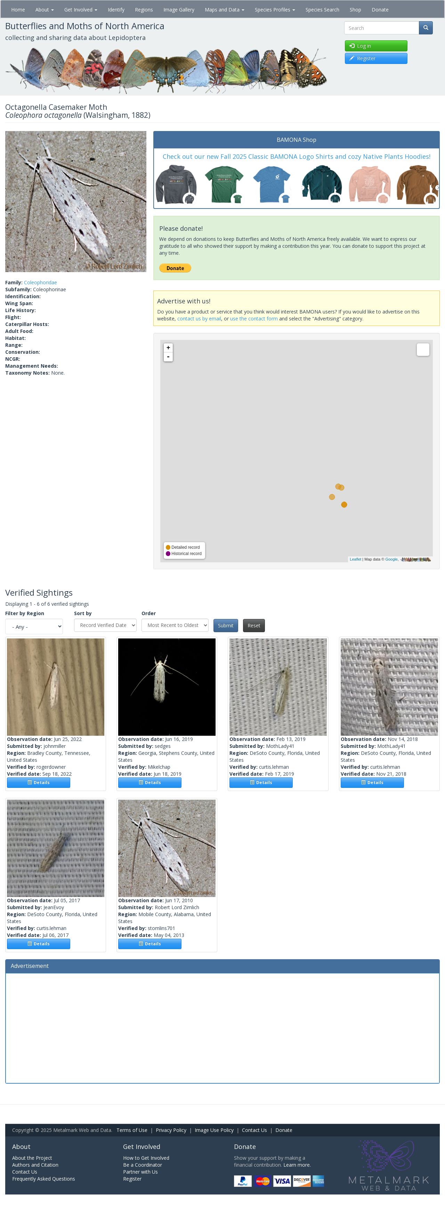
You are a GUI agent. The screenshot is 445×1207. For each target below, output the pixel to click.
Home (18, 9)
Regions (144, 9)
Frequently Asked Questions (43, 1178)
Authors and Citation (35, 1164)
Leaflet (355, 559)
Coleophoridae (40, 282)
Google (391, 559)
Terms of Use (131, 1130)
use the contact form (254, 318)
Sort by (83, 613)
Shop (355, 9)
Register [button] (362, 58)
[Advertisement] (222, 1027)
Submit (226, 625)
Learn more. (297, 1164)
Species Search (322, 9)
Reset (254, 625)
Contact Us (254, 1130)
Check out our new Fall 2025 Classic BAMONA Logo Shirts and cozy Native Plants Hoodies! (296, 156)
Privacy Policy (171, 1130)
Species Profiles (275, 9)
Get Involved (80, 9)
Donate (380, 9)
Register (132, 1178)
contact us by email (199, 318)
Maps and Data (224, 9)
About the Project (32, 1158)
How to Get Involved (146, 1158)
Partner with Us (140, 1171)
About (44, 9)
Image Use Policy (214, 1130)
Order (148, 613)
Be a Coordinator (142, 1164)
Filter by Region (24, 613)
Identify (116, 9)
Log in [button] (360, 45)
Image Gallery (178, 9)
